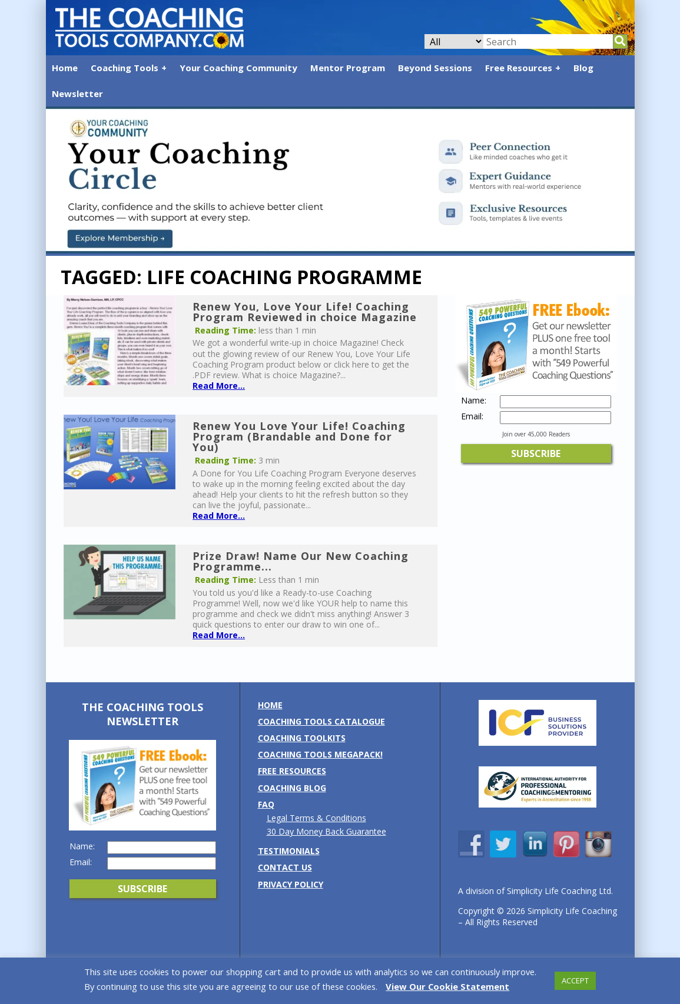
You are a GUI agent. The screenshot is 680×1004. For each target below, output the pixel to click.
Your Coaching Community (238, 68)
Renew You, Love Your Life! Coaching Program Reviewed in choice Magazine (305, 311)
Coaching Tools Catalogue (321, 721)
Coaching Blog (292, 787)
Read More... (219, 385)
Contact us (285, 867)
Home (65, 68)
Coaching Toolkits (302, 737)
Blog (583, 68)
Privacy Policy (290, 884)
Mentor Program (347, 68)
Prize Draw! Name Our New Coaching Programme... (301, 561)
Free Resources (518, 68)
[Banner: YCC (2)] (340, 250)
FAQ (266, 804)
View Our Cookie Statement (447, 986)
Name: (473, 400)
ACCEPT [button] (575, 980)
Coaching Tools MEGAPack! (320, 754)
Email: (472, 416)
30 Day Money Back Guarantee (326, 831)
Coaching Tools (124, 68)
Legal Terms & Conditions (316, 817)
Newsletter (77, 93)
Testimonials (289, 850)
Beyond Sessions (435, 68)
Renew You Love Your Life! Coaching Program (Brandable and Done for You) (299, 436)
